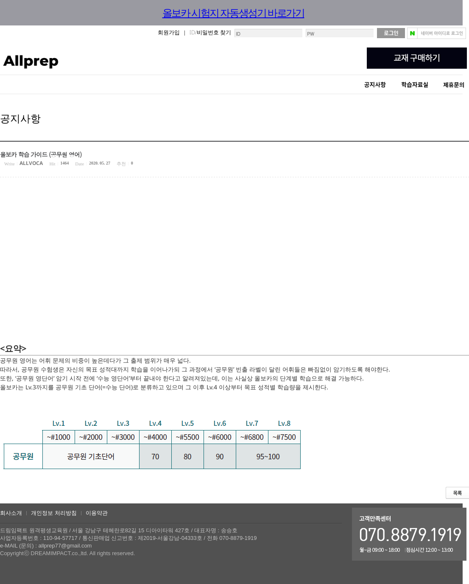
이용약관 (97, 513)
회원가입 (169, 32)
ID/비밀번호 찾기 (210, 32)
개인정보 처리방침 (54, 513)
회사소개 (11, 513)
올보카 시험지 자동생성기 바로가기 (233, 13)
